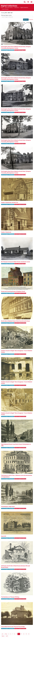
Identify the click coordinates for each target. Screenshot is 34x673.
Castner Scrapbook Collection (20, 204)
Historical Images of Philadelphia (8, 81)
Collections (16, 7)
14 (28, 634)
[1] (2, 634)
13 (26, 634)
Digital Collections (24, 7)
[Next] (3, 636)
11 (21, 634)
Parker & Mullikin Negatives (20, 81)
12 (23, 634)
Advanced (31, 19)
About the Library (9, 7)
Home (2, 7)
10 (18, 634)
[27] (7, 636)
